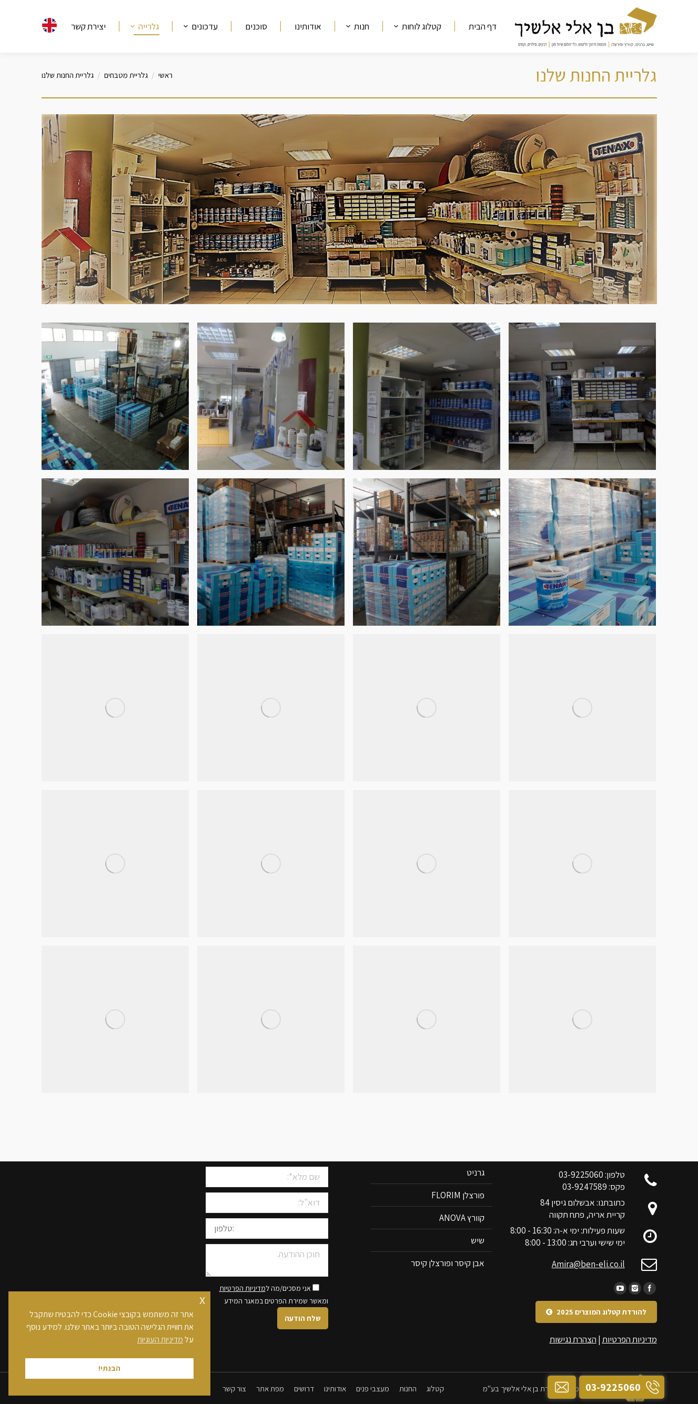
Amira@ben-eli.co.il (588, 1264)
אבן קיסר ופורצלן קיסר (447, 1263)
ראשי (165, 75)
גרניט (475, 1172)
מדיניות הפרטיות (629, 1339)
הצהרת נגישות (573, 1339)
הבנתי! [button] (109, 1368)
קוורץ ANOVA (461, 1218)
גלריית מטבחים (126, 75)
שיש (477, 1240)
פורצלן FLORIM (457, 1195)
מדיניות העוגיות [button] (160, 1339)
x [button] (202, 1299)
